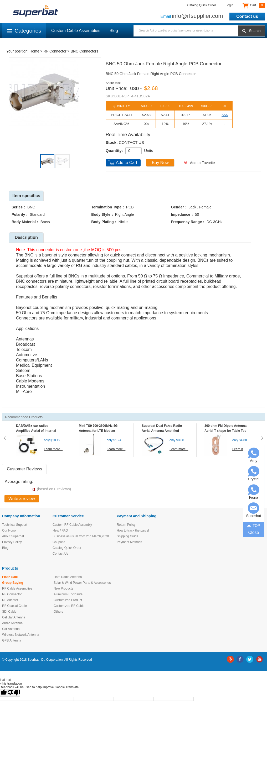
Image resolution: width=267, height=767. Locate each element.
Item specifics (26, 195)
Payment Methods (129, 542)
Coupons (59, 542)
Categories (24, 31)
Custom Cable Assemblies (75, 30)
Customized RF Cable (69, 606)
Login (229, 5)
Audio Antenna (12, 623)
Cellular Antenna (13, 617)
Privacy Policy (12, 542)
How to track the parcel (133, 530)
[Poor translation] (13, 693)
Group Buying (12, 583)
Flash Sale (10, 577)
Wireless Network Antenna (20, 635)
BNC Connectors (84, 51)
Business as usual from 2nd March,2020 (81, 536)
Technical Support (14, 525)
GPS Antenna (11, 640)
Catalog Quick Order (201, 5)
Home (34, 51)
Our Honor (9, 530)
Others (58, 611)
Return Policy (126, 525)
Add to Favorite (202, 163)
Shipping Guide (127, 536)
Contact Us (60, 553)
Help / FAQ (60, 530)
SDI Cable (9, 611)
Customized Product (68, 600)
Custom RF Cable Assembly (72, 525)
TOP (253, 525)
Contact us (247, 16)
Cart (254, 5)
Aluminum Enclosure (68, 594)
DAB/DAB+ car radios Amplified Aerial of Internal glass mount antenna (36, 431)
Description (26, 237)
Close (253, 532)
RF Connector (55, 51)
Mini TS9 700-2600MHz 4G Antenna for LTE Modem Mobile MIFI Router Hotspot (99, 431)
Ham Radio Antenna (68, 577)
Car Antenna (11, 629)
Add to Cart (126, 162)
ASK (225, 115)
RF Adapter (10, 600)
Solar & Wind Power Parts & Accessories (82, 583)
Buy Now (160, 162)
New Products (63, 588)
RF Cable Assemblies (17, 588)
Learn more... (53, 449)
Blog (114, 30)
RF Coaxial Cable (14, 606)
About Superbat (13, 536)
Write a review (21, 498)
